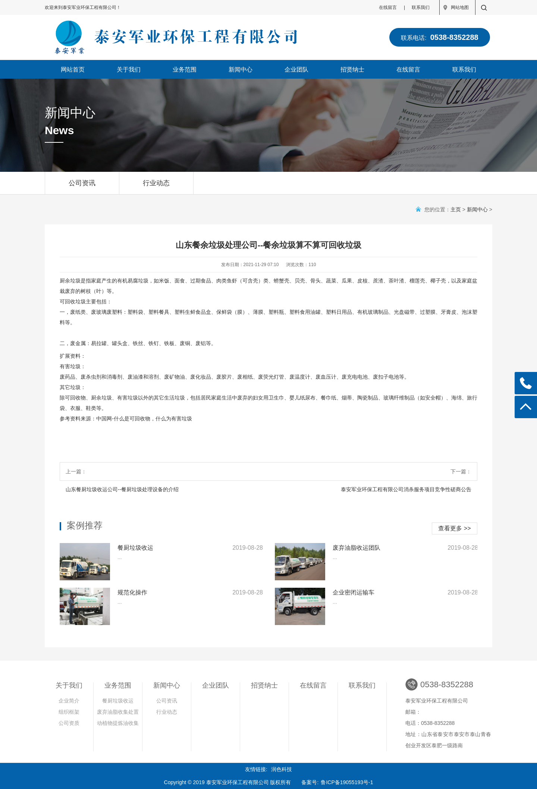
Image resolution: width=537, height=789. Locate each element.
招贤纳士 (352, 69)
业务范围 (185, 69)
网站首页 (73, 69)
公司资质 (69, 723)
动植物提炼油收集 (118, 723)
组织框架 (69, 712)
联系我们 (421, 7)
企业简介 (69, 701)
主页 (455, 209)
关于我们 (129, 69)
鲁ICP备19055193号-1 (347, 782)
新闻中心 (240, 69)
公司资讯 (82, 186)
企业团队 (296, 69)
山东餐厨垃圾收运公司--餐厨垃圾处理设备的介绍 (122, 489)
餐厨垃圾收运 (118, 701)
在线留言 (388, 7)
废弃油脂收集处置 (118, 712)
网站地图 (460, 7)
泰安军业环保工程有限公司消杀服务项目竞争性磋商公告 (406, 489)
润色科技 (281, 769)
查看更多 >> (454, 528)
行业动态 (156, 186)
